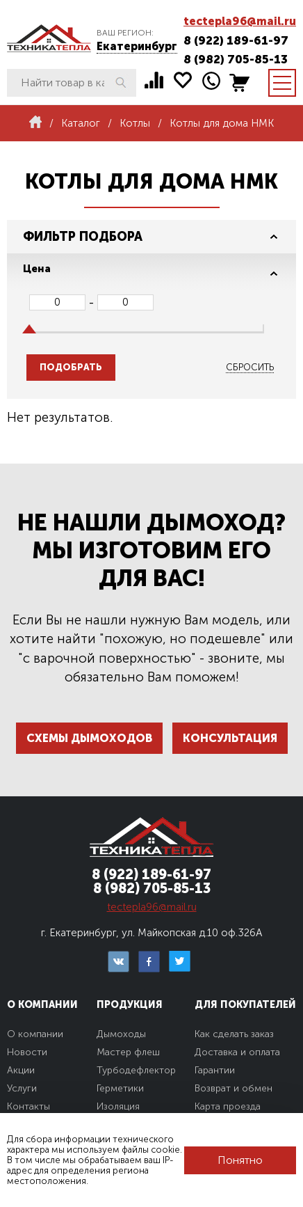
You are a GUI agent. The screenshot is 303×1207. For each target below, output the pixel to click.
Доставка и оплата (237, 1052)
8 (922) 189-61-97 (235, 40)
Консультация (230, 738)
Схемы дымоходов (89, 738)
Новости (27, 1052)
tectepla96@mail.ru (239, 21)
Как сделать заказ (234, 1034)
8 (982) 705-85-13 (235, 59)
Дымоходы (121, 1034)
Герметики (120, 1088)
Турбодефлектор (136, 1070)
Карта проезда (228, 1106)
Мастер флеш (128, 1052)
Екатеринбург (137, 46)
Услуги (22, 1088)
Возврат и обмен (233, 1088)
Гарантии (215, 1070)
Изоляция (118, 1106)
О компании (35, 1034)
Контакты (28, 1106)
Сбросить (250, 367)
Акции (21, 1070)
